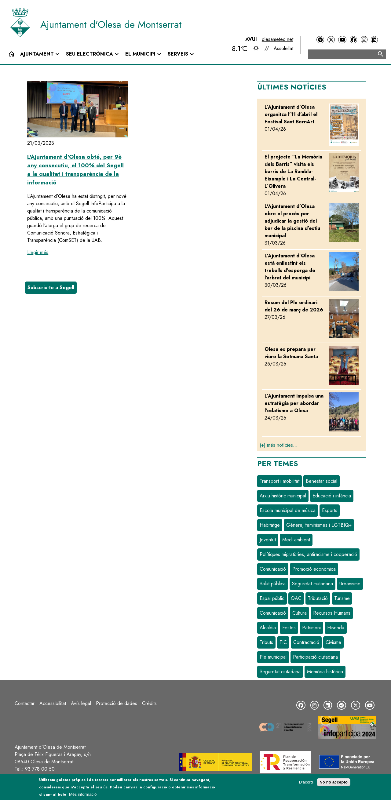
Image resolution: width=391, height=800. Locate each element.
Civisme (333, 642)
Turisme (342, 598)
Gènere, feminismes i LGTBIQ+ (319, 525)
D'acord (306, 782)
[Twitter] (331, 39)
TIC (283, 642)
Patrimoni (311, 627)
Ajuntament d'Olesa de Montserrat (111, 24)
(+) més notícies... (279, 445)
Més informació (83, 794)
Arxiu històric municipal (283, 495)
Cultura (299, 612)
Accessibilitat (52, 703)
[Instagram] (364, 39)
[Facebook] (353, 39)
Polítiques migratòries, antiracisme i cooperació (308, 554)
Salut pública (273, 583)
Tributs (266, 642)
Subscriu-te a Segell (50, 287)
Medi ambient (296, 539)
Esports (329, 510)
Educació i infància (331, 495)
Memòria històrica (325, 671)
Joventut (268, 539)
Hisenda (335, 627)
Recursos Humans (331, 612)
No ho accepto (334, 782)
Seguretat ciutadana (312, 583)
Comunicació (273, 569)
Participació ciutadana (315, 656)
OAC (296, 598)
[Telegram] (320, 39)
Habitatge (270, 525)
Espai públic (272, 598)
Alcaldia (268, 627)
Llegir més (37, 252)
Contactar (25, 703)
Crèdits (149, 703)
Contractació (306, 642)
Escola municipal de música (288, 510)
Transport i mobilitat (279, 481)
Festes (289, 627)
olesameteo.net (277, 39)
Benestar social (321, 481)
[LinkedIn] (374, 39)
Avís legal (81, 703)
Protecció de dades (116, 703)
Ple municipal (273, 656)
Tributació (318, 598)
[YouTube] (342, 39)
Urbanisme (349, 583)
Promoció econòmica (314, 569)
